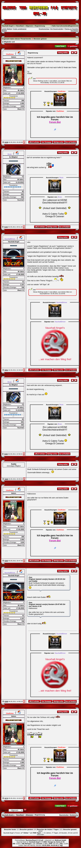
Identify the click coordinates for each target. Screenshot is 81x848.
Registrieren (73, 26)
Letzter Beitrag (7, 29)
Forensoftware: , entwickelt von (40, 840)
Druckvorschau (44, 29)
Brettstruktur (74, 815)
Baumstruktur (64, 815)
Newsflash (20, 26)
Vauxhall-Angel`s (8, 26)
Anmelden (64, 26)
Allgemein (29, 26)
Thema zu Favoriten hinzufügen (71, 29)
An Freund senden (56, 29)
